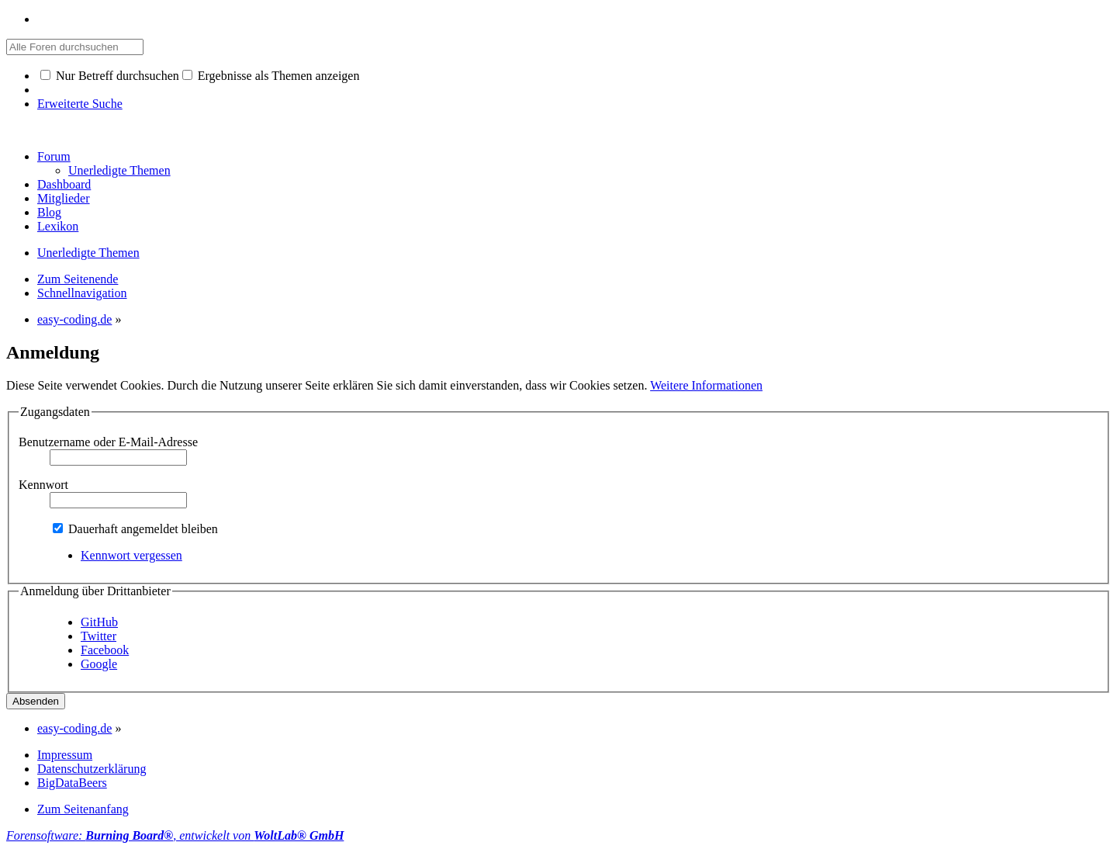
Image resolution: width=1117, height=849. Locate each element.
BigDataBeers (72, 782)
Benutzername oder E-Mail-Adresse (108, 442)
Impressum (64, 754)
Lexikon (57, 226)
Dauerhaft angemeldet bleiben (135, 528)
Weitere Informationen (706, 385)
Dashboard (64, 184)
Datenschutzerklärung (91, 768)
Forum (54, 156)
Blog (49, 212)
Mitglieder (63, 198)
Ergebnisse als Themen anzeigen (271, 75)
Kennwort (43, 484)
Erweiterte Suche (80, 103)
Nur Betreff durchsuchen (109, 75)
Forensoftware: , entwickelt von (175, 835)
